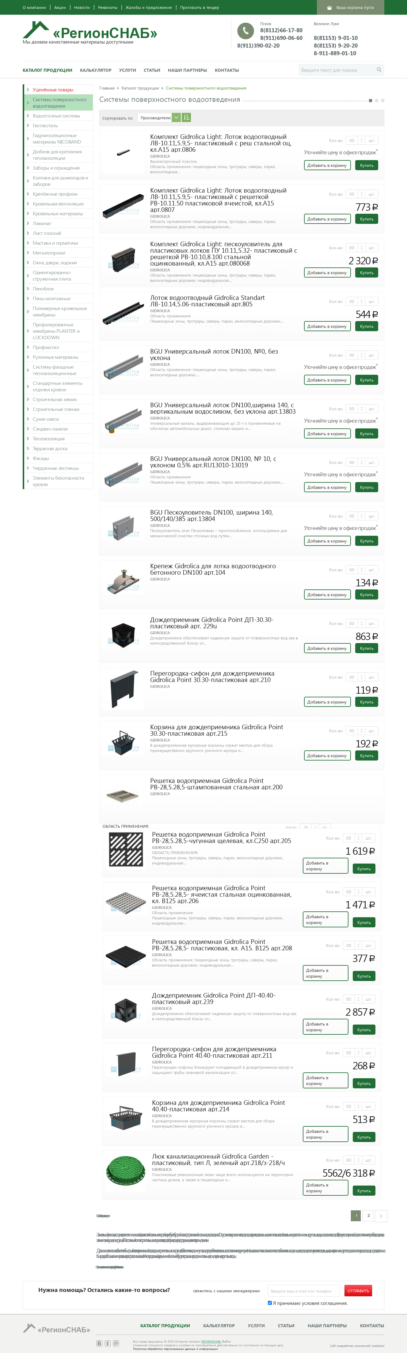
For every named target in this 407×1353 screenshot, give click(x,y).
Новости (82, 7)
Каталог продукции (47, 70)
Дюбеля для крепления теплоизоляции (57, 154)
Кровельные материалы (58, 213)
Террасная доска (50, 448)
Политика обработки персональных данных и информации (175, 1349)
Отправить (358, 1290)
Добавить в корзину (327, 165)
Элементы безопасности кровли (58, 480)
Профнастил (46, 347)
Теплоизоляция (49, 438)
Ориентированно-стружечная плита (52, 275)
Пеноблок (43, 288)
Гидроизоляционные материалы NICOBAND (57, 138)
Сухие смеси (46, 419)
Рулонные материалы (55, 357)
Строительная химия (54, 399)
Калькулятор (96, 70)
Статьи (152, 70)
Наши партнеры (187, 70)
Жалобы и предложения (149, 7)
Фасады (41, 458)
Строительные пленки (56, 409)
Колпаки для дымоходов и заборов (60, 180)
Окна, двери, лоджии (55, 262)
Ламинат (42, 223)
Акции (60, 7)
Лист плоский (47, 233)
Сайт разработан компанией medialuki (357, 1345)
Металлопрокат (49, 252)
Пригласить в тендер (199, 7)
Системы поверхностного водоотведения (59, 102)
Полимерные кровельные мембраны (60, 311)
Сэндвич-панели (50, 428)
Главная (107, 88)
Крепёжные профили (55, 193)
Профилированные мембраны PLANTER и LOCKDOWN (56, 330)
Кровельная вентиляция (58, 203)
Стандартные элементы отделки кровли (57, 386)
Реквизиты (107, 7)
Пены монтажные (51, 298)
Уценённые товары (53, 89)
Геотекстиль (45, 125)
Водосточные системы (56, 115)
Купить (367, 165)
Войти (226, 1341)
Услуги (127, 70)
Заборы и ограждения (56, 167)
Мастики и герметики (55, 243)
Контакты (227, 70)
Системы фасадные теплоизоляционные (54, 369)
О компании (34, 7)
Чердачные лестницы (55, 468)
